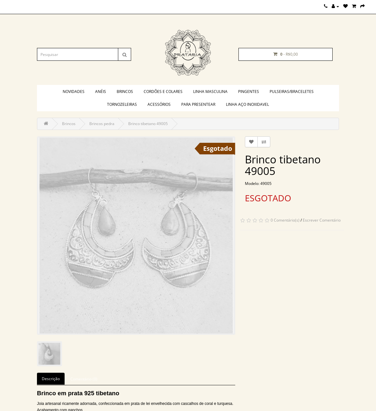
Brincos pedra (101, 123)
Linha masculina (210, 91)
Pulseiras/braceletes (292, 91)
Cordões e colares (163, 91)
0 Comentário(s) (285, 220)
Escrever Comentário (322, 220)
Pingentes (248, 91)
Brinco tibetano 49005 (148, 123)
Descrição (51, 378)
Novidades (74, 91)
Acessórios (159, 104)
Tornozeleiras (122, 104)
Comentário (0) (83, 379)
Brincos (125, 91)
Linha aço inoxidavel (247, 104)
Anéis (100, 91)
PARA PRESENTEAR (198, 104)
